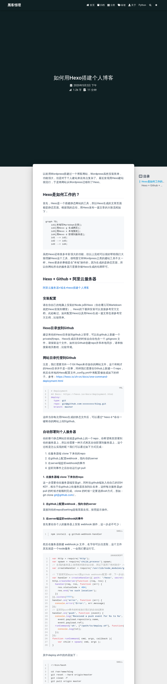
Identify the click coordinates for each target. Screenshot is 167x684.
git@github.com (63, 495)
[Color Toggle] (156, 5)
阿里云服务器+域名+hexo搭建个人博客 (66, 287)
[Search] (150, 5)
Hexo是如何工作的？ (153, 181)
